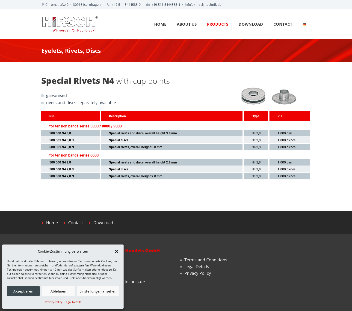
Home (52, 222)
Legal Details (73, 302)
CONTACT (282, 24)
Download (103, 222)
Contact (75, 222)
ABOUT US (187, 24)
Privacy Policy (53, 302)
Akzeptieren (23, 291)
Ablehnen (58, 291)
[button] (116, 251)
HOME (160, 24)
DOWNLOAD (251, 24)
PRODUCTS (217, 24)
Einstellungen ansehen (98, 291)
